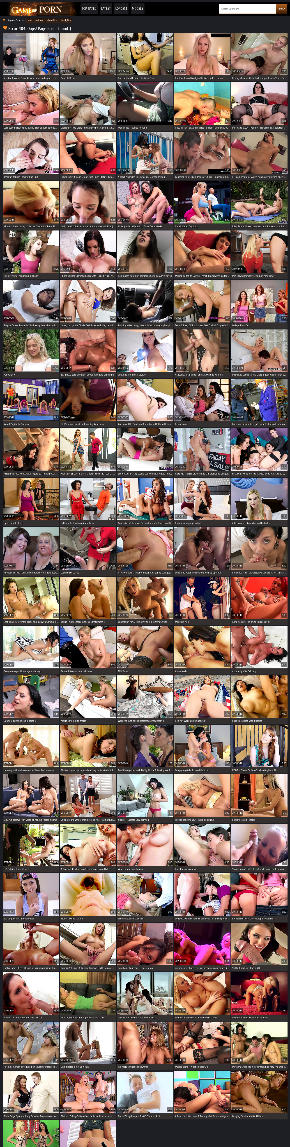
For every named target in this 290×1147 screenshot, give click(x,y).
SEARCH (281, 8)
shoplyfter (65, 20)
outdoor (39, 20)
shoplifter (52, 20)
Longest (121, 9)
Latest (106, 9)
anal (30, 20)
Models (137, 9)
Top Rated (89, 9)
